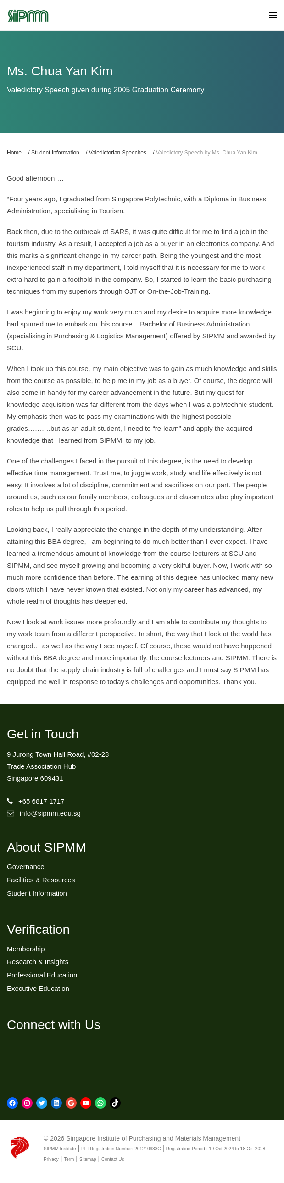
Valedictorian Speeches (117, 152)
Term (69, 1159)
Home (14, 152)
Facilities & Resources (41, 880)
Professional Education (42, 975)
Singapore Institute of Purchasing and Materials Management (153, 1138)
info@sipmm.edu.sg (50, 813)
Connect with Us (53, 1024)
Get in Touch (43, 734)
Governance (26, 866)
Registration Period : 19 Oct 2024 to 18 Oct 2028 (215, 1148)
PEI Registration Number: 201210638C (121, 1148)
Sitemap (87, 1159)
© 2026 (54, 1138)
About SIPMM (46, 847)
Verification (38, 929)
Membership (26, 949)
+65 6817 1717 (41, 801)
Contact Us (112, 1159)
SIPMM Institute (60, 1148)
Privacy (51, 1159)
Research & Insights (37, 962)
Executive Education (38, 988)
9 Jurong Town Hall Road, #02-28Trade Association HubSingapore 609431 (58, 766)
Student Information (55, 152)
